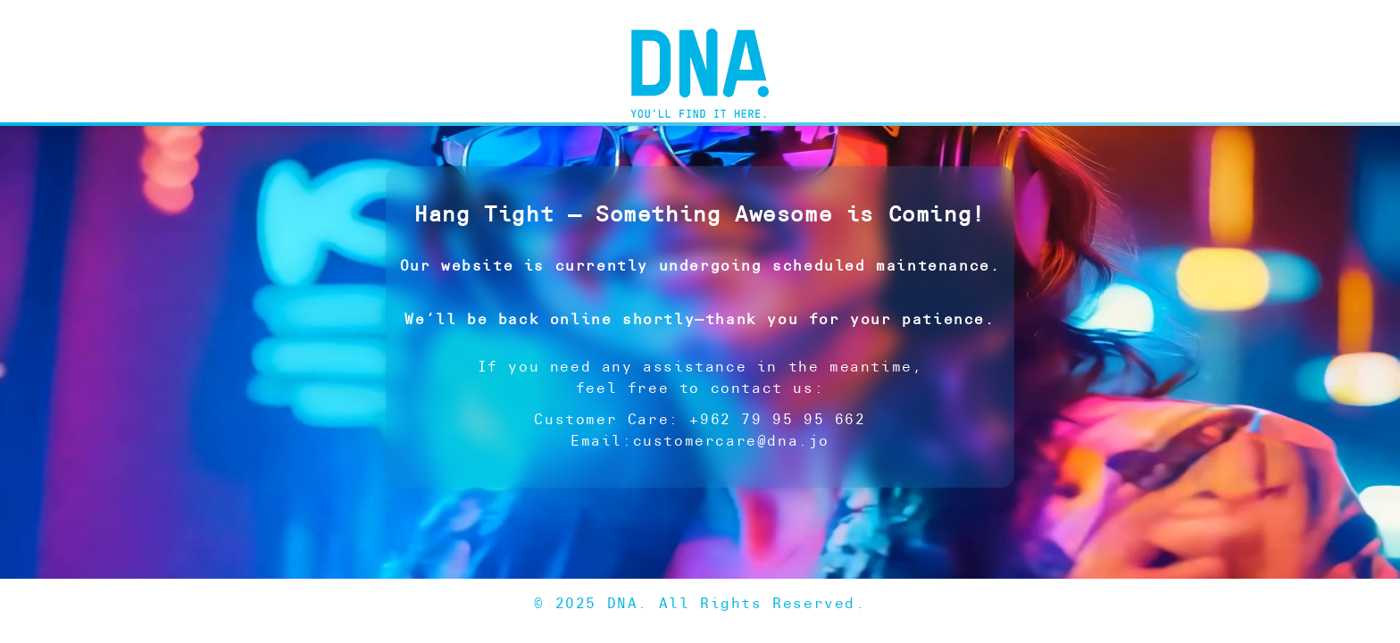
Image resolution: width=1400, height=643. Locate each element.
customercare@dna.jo (731, 440)
